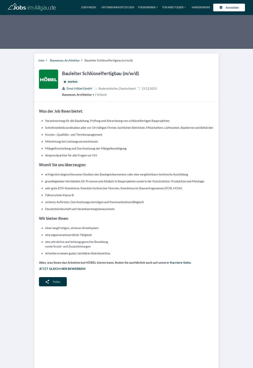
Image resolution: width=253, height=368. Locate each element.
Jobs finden (88, 7)
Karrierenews (201, 7)
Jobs (41, 60)
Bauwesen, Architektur (65, 60)
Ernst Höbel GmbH (79, 88)
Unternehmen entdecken (117, 7)
